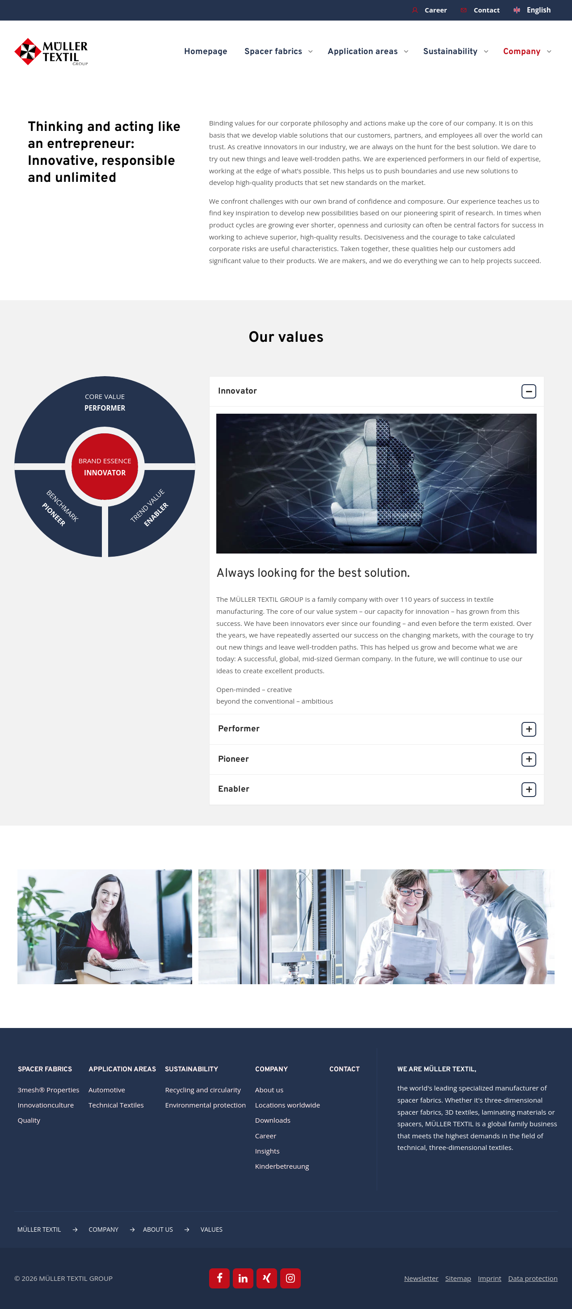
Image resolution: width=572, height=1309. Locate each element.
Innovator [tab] (376, 391)
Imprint (489, 1278)
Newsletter (421, 1278)
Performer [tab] (376, 729)
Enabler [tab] (376, 789)
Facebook (219, 1278)
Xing (267, 1278)
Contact (486, 9)
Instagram (291, 1278)
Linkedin (243, 1278)
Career (435, 9)
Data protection (533, 1278)
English (539, 9)
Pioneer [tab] (376, 759)
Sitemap (458, 1278)
